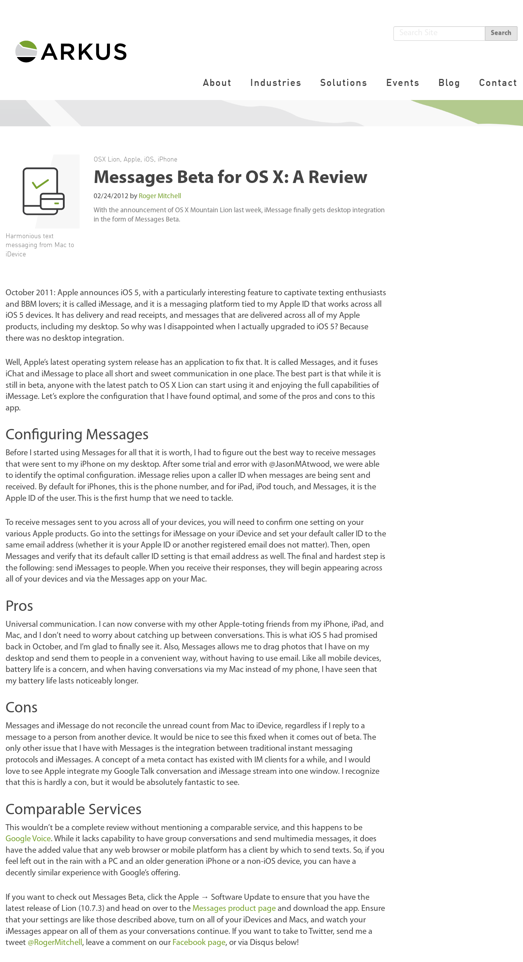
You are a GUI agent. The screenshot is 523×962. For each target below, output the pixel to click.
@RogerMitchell (55, 943)
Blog (449, 82)
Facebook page (198, 943)
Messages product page (234, 909)
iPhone (167, 159)
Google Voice (28, 839)
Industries (276, 82)
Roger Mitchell (160, 196)
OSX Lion (107, 159)
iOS (149, 159)
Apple (132, 159)
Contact (498, 82)
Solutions (344, 82)
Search (501, 33)
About (217, 82)
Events (403, 82)
